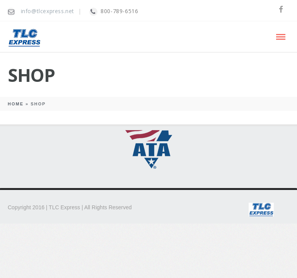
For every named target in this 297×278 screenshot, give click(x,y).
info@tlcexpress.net (47, 11)
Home (16, 104)
